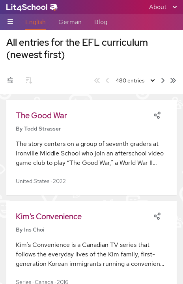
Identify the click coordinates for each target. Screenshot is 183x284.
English (35, 22)
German (70, 22)
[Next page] (163, 80)
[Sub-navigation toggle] (10, 22)
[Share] (157, 114)
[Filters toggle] (10, 80)
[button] (91, 147)
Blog (100, 22)
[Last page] (173, 80)
